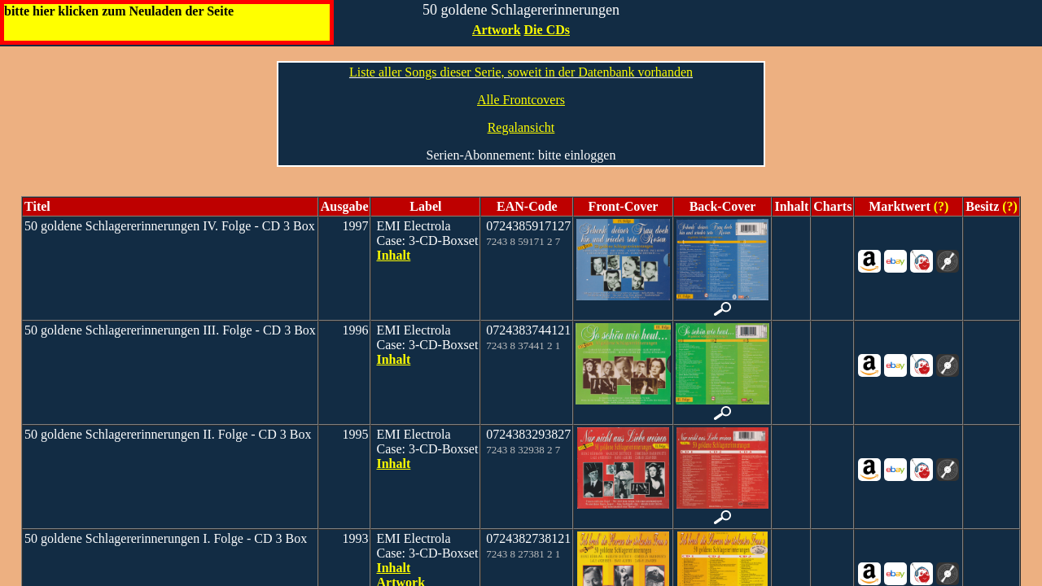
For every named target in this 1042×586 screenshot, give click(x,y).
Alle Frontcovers (521, 100)
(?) (939, 206)
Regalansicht (521, 127)
